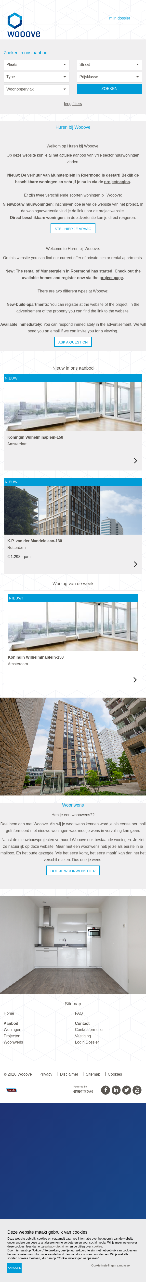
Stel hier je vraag (73, 229)
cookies (97, 1246)
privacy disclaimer (57, 1246)
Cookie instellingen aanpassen (111, 1265)
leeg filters (73, 104)
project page (111, 278)
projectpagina (117, 182)
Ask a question (73, 342)
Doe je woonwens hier (73, 1049)
